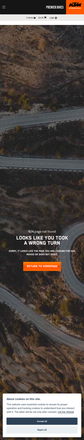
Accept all (42, 421)
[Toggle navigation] (4, 7)
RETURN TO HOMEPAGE (42, 266)
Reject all (42, 430)
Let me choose (66, 412)
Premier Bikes (55, 7)
